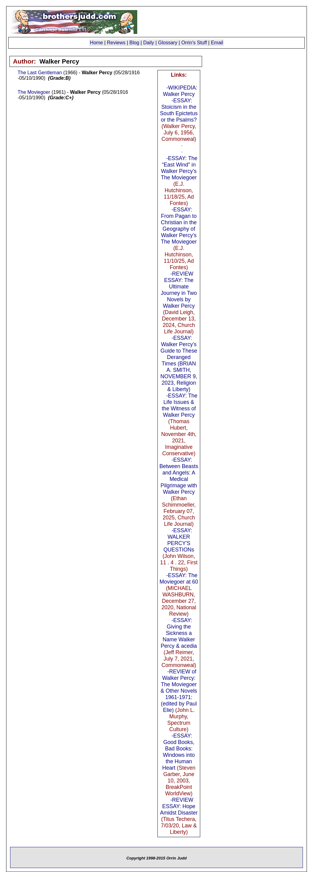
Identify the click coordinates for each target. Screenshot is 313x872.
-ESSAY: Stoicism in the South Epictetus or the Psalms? (178, 110)
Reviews (116, 42)
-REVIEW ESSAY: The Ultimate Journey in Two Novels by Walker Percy (179, 290)
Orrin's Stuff (194, 42)
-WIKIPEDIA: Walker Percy (180, 91)
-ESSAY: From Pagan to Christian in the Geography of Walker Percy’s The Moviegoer (179, 226)
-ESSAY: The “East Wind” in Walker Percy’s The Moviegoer (179, 168)
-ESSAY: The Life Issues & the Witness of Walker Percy (179, 405)
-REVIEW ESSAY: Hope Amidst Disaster (178, 806)
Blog (134, 42)
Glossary (167, 42)
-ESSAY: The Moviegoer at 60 (179, 578)
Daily (148, 42)
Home (96, 42)
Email (217, 42)
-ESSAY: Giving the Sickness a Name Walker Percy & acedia (179, 633)
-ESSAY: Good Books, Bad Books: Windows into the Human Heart (178, 752)
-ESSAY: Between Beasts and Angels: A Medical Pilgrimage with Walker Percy (178, 476)
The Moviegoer (33, 92)
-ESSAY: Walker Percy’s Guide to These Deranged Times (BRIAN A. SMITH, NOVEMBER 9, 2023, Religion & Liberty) (178, 367)
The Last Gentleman (39, 72)
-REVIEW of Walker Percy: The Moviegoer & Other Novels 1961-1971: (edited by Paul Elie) (178, 691)
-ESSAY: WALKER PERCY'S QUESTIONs (179, 540)
